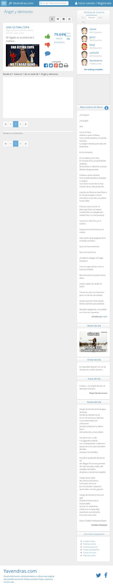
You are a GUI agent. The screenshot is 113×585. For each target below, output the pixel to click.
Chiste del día (94, 359)
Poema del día (94, 402)
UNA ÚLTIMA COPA (17, 27)
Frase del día (94, 378)
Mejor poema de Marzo (91, 107)
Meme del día (94, 325)
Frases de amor (89, 552)
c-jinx (105, 316)
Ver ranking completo (93, 69)
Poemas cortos (89, 544)
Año (83, 22)
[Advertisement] (38, 97)
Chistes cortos (89, 541)
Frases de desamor (91, 549)
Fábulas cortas (89, 555)
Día (83, 17)
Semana (91, 17)
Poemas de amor (90, 547)
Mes (100, 17)
